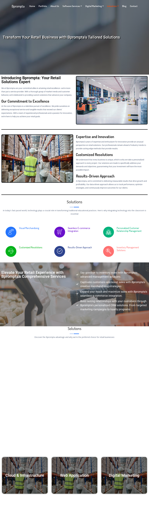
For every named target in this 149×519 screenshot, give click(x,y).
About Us (54, 6)
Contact (133, 6)
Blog (124, 6)
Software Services (71, 6)
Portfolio (43, 6)
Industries (112, 6)
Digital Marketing (93, 6)
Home (32, 6)
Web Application (74, 475)
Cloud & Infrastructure (24, 475)
